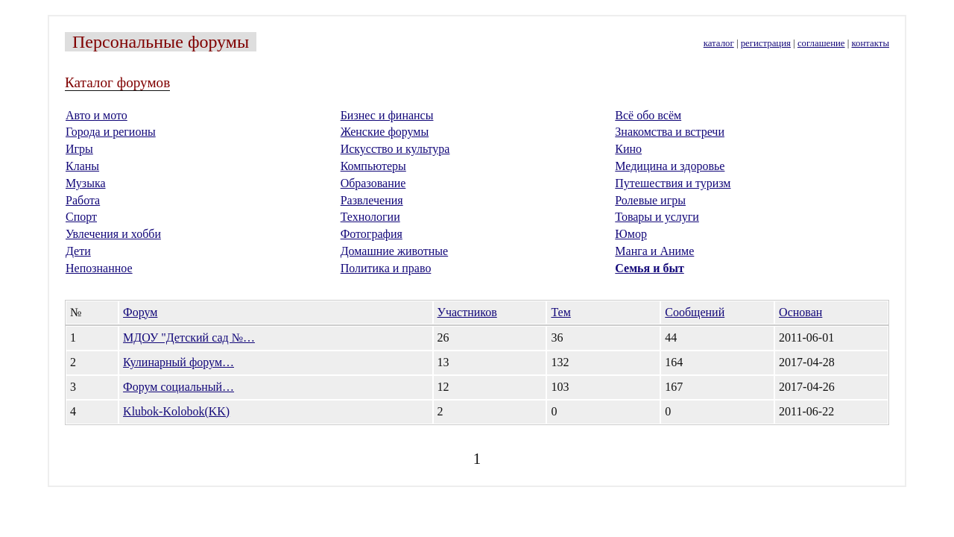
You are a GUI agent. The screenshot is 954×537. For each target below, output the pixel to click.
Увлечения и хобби (113, 233)
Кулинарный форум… (178, 362)
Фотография (371, 233)
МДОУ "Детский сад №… (189, 337)
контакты (870, 43)
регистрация (766, 43)
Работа (83, 200)
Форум (140, 312)
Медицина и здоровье (669, 166)
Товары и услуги (657, 216)
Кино (628, 148)
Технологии (370, 216)
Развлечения (372, 200)
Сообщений (694, 312)
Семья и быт (649, 268)
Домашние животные (395, 251)
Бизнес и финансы (387, 115)
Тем (560, 312)
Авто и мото (96, 115)
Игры (79, 148)
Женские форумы (385, 131)
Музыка (86, 183)
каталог (719, 43)
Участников (467, 312)
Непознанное (99, 268)
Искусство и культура (395, 148)
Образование (373, 183)
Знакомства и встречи (669, 131)
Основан (800, 312)
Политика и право (386, 268)
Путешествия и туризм (672, 183)
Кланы (82, 166)
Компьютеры (373, 166)
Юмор (631, 233)
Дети (78, 251)
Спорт (81, 216)
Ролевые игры (650, 200)
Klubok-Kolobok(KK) (176, 411)
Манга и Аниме (654, 251)
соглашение (821, 43)
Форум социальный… (178, 386)
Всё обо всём (648, 115)
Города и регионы (111, 131)
